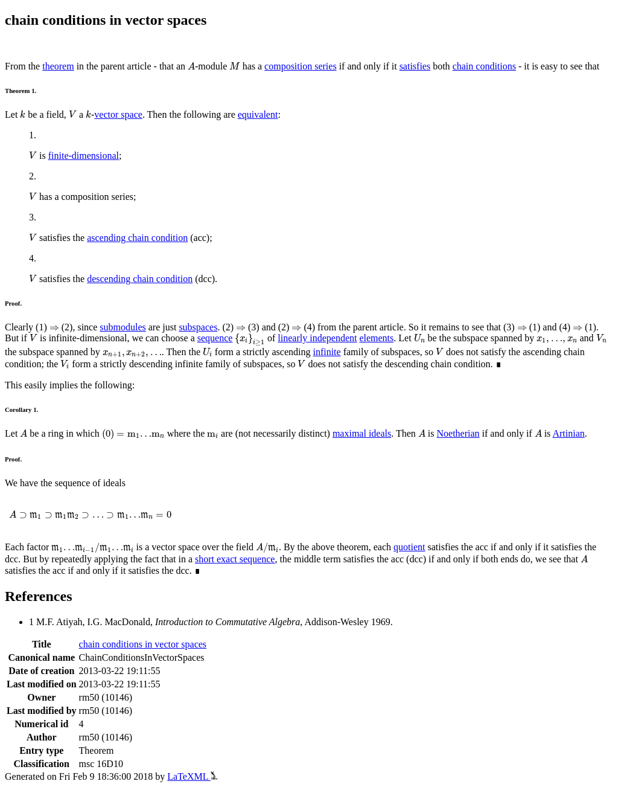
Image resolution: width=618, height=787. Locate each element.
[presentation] (191, 66)
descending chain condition (140, 279)
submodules (122, 327)
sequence (215, 338)
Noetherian (458, 433)
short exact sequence (235, 559)
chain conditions (484, 66)
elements (376, 338)
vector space (118, 114)
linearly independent (317, 338)
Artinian (568, 433)
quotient (409, 547)
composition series (300, 66)
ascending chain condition (137, 238)
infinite (326, 352)
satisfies (415, 66)
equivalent (258, 114)
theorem (58, 66)
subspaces (198, 327)
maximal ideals (362, 433)
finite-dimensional (83, 155)
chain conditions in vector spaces (143, 644)
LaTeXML (192, 776)
